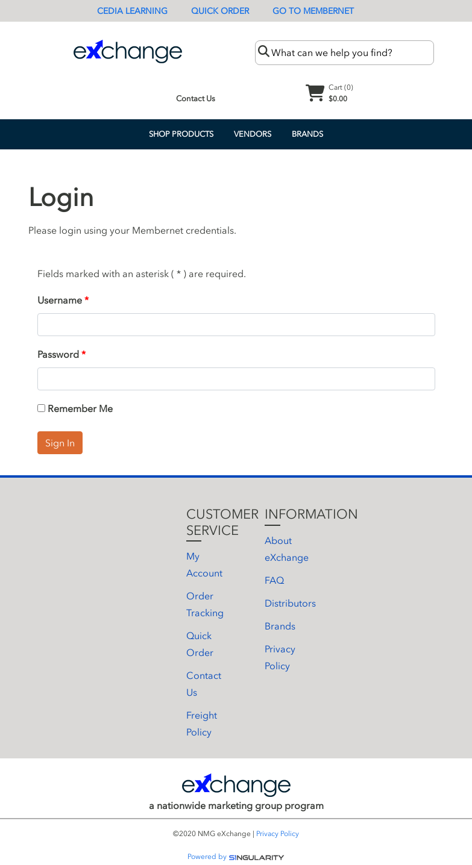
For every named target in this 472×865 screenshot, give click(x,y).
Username (59, 300)
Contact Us (195, 98)
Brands (307, 134)
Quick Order (220, 11)
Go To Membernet (313, 11)
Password (58, 354)
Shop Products (181, 134)
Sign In (60, 443)
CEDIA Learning (132, 11)
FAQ (274, 580)
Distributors (290, 603)
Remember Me (75, 408)
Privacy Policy (277, 833)
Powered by (236, 856)
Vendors (252, 134)
